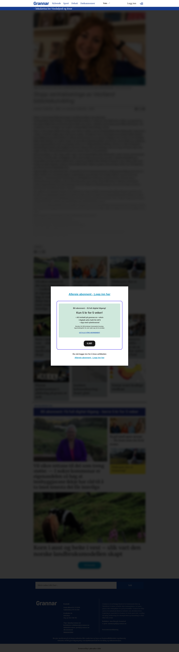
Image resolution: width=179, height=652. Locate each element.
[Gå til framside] (41, 3)
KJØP (89, 343)
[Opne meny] (141, 3)
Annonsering (68, 632)
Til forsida (89, 565)
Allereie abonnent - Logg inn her (89, 294)
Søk (130, 585)
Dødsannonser (87, 3)
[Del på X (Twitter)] (140, 109)
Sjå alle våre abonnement (89, 332)
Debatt (74, 3)
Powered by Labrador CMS (89, 649)
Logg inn (131, 3)
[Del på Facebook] (136, 109)
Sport (66, 3)
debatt (38, 247)
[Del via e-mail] (143, 109)
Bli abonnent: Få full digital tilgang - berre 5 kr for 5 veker (89, 411)
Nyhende (56, 3)
